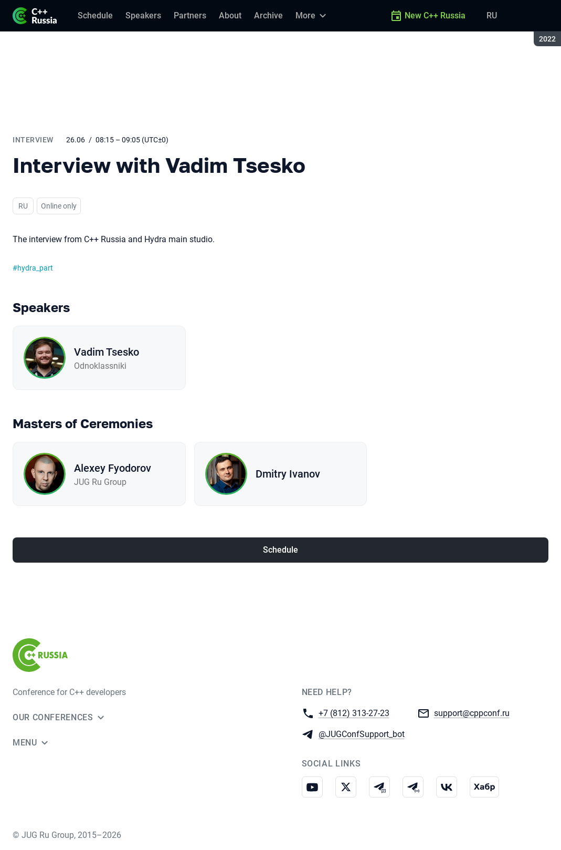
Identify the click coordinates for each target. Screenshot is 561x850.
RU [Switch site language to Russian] (491, 15)
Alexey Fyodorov (112, 468)
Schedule (280, 550)
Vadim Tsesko (106, 352)
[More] (312, 15)
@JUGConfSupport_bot (362, 733)
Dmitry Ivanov (288, 474)
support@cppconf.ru (472, 712)
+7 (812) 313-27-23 (354, 712)
